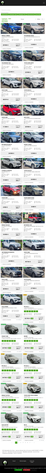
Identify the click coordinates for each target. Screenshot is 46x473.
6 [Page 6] (27, 442)
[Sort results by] (30, 19)
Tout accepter (18, 469)
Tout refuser (27, 469)
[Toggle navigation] (44, 3)
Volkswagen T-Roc (22, 14)
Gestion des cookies (32, 462)
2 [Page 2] (18, 442)
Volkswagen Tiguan (13, 14)
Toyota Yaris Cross (30, 14)
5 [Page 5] (25, 442)
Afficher (38, 19)
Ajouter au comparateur (7, 48)
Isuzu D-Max (38, 14)
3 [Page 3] (20, 442)
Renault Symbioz (5, 14)
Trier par (22, 19)
